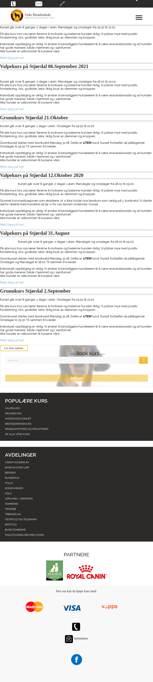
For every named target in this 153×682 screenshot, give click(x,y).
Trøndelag (13, 514)
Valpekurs (12, 408)
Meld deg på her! (12, 58)
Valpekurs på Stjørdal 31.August (35, 233)
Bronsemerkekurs (18, 423)
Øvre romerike (15, 529)
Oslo (8, 493)
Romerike (11, 503)
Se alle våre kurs (17, 434)
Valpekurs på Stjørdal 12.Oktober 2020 (41, 175)
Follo (9, 483)
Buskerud (12, 477)
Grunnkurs (13, 413)
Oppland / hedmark (19, 498)
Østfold (11, 524)
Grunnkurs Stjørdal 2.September (35, 291)
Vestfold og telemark (21, 519)
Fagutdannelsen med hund (24, 534)
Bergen (10, 472)
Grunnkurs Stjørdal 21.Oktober (34, 117)
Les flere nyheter (13, 348)
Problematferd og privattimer (26, 428)
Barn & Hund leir (17, 467)
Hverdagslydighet (18, 418)
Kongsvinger (14, 488)
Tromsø (10, 508)
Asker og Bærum (17, 462)
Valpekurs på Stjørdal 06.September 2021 (44, 66)
